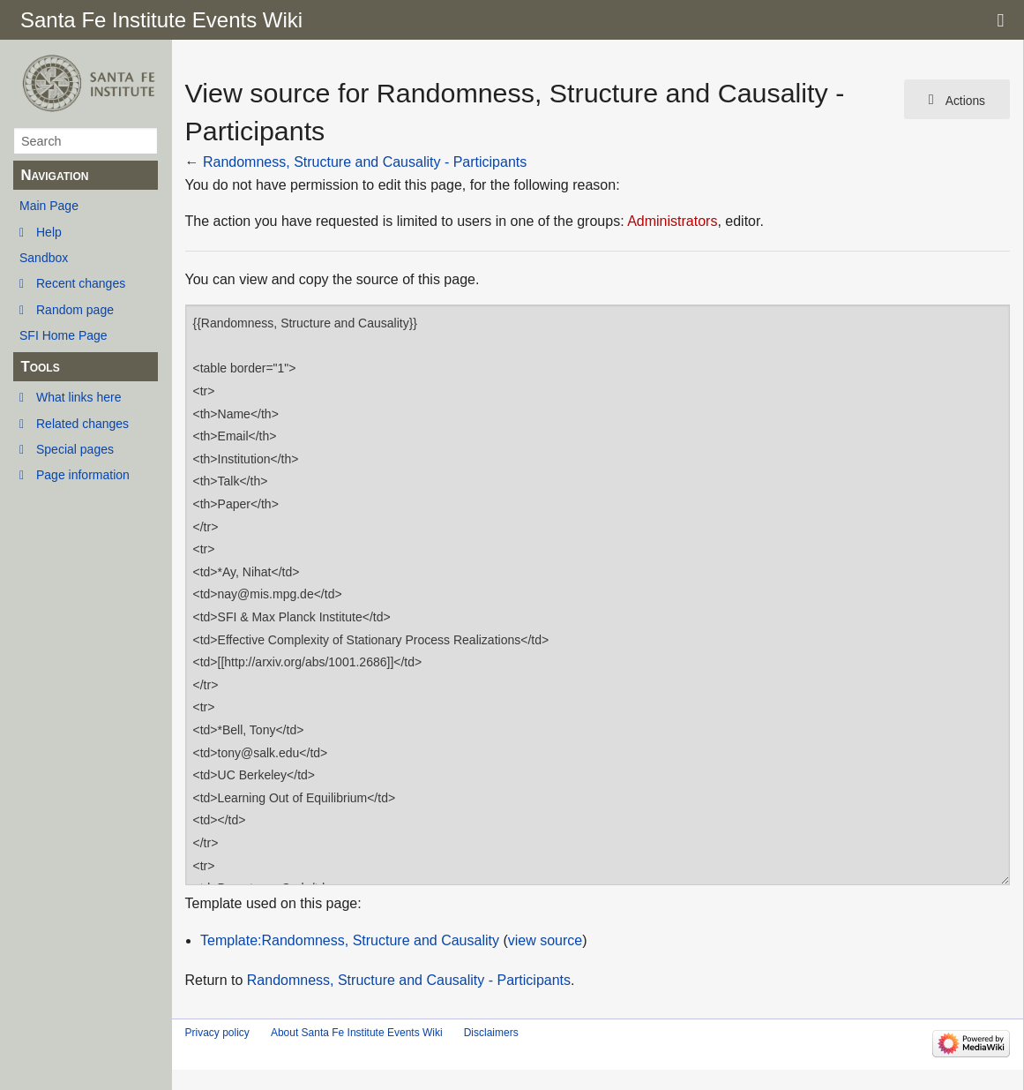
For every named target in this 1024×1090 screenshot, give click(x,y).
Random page (75, 310)
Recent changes (80, 283)
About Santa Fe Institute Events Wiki (357, 1032)
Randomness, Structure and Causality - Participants (365, 161)
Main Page (48, 206)
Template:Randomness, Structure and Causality (349, 940)
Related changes (82, 424)
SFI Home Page (63, 335)
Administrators (672, 221)
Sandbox (43, 258)
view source (545, 940)
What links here (78, 397)
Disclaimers (491, 1032)
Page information (83, 475)
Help (49, 232)
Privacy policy (217, 1032)
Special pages (75, 449)
